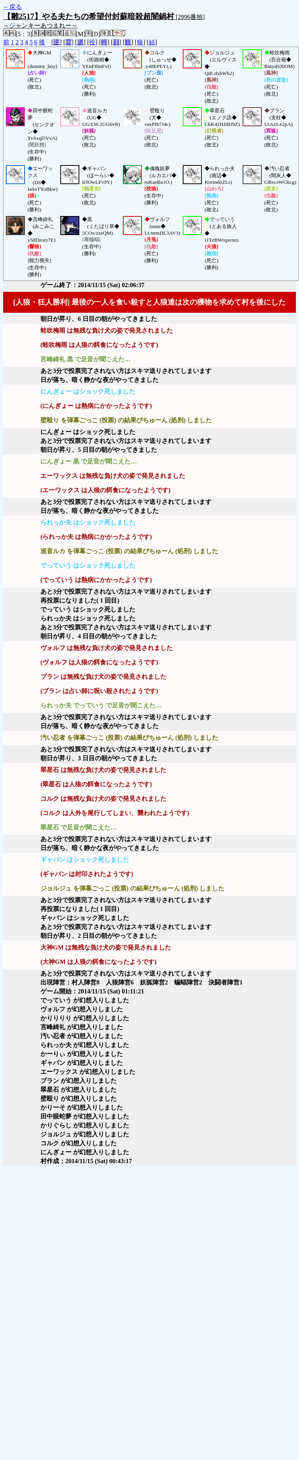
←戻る (12, 6)
